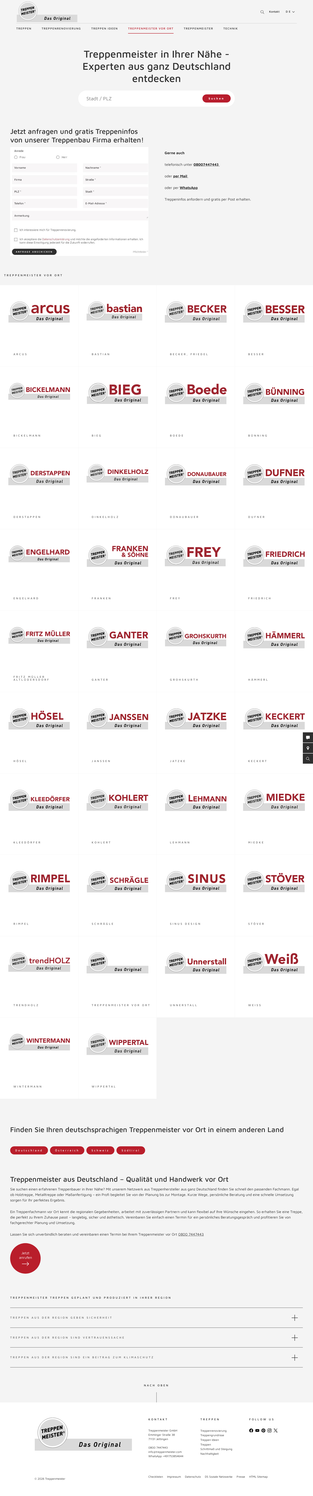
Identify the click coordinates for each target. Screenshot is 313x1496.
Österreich (67, 1150)
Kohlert (101, 842)
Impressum (174, 1476)
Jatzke (178, 761)
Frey (175, 598)
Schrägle (103, 923)
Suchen (217, 98)
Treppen (24, 28)
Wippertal (104, 1086)
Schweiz (100, 1150)
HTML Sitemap (258, 1476)
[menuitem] (288, 12)
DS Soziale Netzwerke (219, 1476)
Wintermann (27, 1086)
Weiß (255, 1005)
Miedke (256, 842)
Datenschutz (193, 1476)
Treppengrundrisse (212, 1435)
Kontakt (274, 11)
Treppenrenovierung (61, 28)
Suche (261, 12)
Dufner (256, 517)
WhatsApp (189, 188)
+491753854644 (173, 1456)
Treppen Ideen (104, 28)
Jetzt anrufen (25, 1258)
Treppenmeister (198, 28)
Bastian (101, 354)
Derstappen (27, 517)
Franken (102, 598)
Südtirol (131, 1150)
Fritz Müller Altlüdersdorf (31, 678)
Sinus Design (185, 923)
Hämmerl (258, 679)
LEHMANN (180, 842)
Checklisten (155, 1476)
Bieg (97, 435)
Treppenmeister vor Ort (151, 28)
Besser (256, 354)
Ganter (100, 679)
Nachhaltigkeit (209, 1453)
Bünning (258, 435)
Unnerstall (184, 1005)
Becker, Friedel (189, 354)
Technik (230, 28)
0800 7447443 (191, 1234)
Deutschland (29, 1150)
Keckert (257, 761)
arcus (20, 354)
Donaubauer (184, 517)
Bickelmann (27, 435)
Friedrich (260, 598)
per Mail (180, 176)
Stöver (256, 923)
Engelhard (26, 598)
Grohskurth (184, 679)
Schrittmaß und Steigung (216, 1449)
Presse (241, 1476)
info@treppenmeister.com (165, 1451)
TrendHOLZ (26, 1005)
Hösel (20, 761)
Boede (177, 435)
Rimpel (21, 923)
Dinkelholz (105, 517)
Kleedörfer (27, 842)
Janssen (101, 761)
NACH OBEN (156, 1385)
